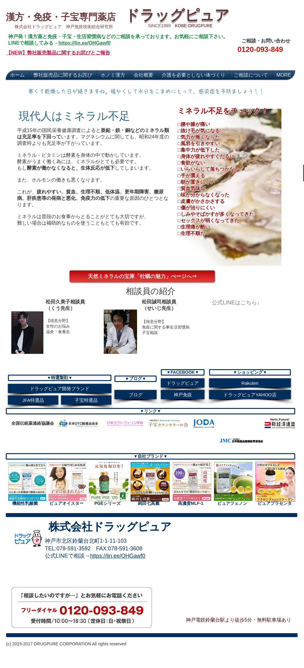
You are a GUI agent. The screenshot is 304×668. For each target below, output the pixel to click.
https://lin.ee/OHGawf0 (84, 43)
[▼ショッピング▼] (250, 372)
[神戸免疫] (182, 394)
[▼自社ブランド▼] (150, 456)
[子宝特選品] (86, 400)
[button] (150, 291)
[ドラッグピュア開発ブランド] (59, 388)
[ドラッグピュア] (182, 382)
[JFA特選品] (33, 400)
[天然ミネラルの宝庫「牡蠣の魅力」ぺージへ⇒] (142, 276)
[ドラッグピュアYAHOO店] (250, 394)
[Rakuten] (250, 382)
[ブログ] (135, 394)
